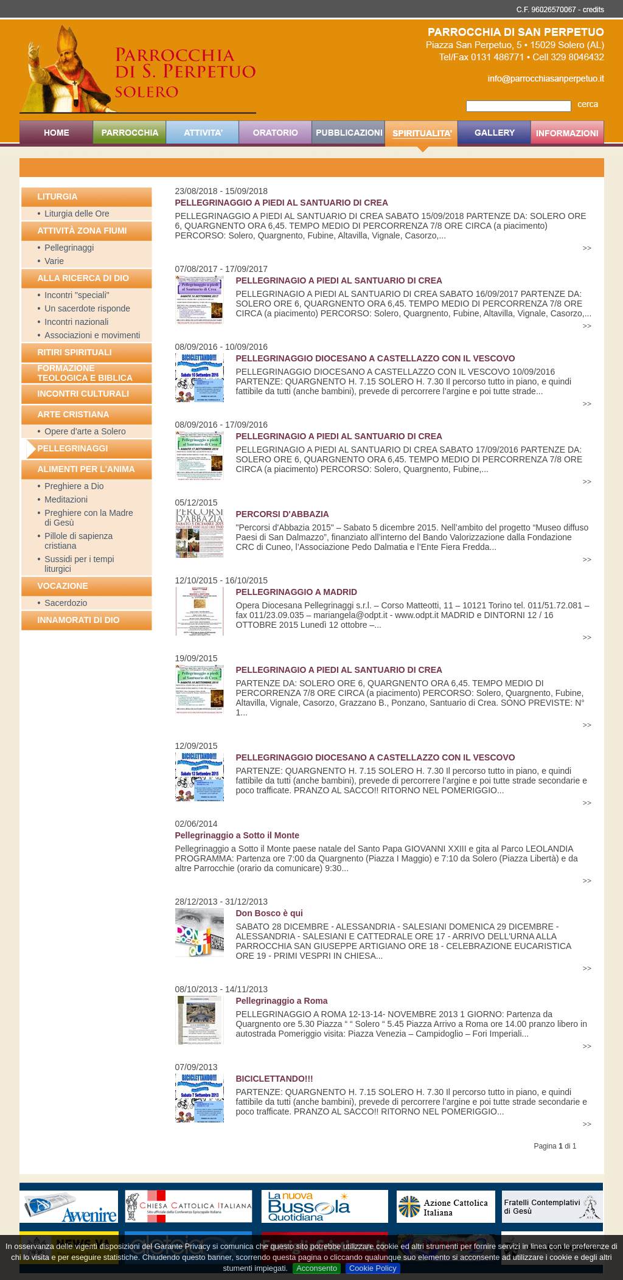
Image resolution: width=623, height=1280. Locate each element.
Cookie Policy (373, 1268)
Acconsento (316, 1268)
